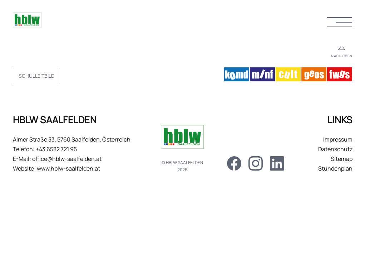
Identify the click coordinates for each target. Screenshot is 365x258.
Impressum (337, 139)
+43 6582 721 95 (56, 149)
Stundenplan (335, 168)
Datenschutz (335, 149)
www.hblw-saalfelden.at (68, 168)
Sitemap (341, 159)
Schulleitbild (36, 75)
